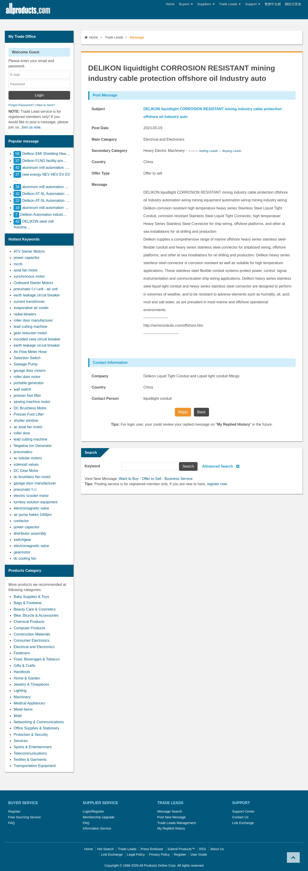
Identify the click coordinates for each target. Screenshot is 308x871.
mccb (18, 264)
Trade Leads (230, 4)
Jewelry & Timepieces (31, 684)
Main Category (104, 139)
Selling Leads (208, 151)
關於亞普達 (293, 4)
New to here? (45, 105)
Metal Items (23, 709)
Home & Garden (27, 678)
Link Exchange (243, 823)
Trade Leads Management (176, 823)
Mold (18, 716)
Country (99, 162)
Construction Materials (32, 634)
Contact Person (105, 398)
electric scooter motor (31, 496)
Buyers (186, 4)
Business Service (179, 479)
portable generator (29, 383)
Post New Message (171, 817)
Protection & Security (31, 735)
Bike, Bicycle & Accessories (36, 615)
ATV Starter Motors (29, 251)
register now (217, 484)
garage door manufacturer (35, 483)
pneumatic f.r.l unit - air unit (36, 289)
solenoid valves (26, 464)
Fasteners (22, 653)
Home (170, 4)
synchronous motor (29, 276)
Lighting (20, 691)
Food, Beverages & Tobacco (37, 659)
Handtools (22, 672)
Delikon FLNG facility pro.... (40, 161)
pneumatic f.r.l (25, 489)
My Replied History (171, 828)
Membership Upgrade (98, 817)
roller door (22, 433)
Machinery (22, 697)
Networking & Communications (39, 722)
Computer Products (29, 628)
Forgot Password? (21, 105)
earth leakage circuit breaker (37, 295)
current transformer (29, 302)
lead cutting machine (30, 327)
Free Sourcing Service (24, 817)
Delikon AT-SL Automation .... (41, 194)
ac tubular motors (28, 458)
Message (99, 184)
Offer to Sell (151, 479)
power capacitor (26, 258)
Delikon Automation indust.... (40, 214)
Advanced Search (217, 466)
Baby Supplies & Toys (31, 597)
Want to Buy (129, 479)
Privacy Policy (159, 854)
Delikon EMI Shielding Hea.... (42, 154)
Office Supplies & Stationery (36, 728)
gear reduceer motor (30, 333)
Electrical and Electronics (34, 647)
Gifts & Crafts (24, 666)
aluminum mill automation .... (41, 168)
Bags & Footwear (28, 603)
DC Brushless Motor (30, 408)
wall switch (22, 389)
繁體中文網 (273, 4)
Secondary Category (109, 151)
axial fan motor (26, 270)
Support (252, 4)
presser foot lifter (27, 395)
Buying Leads (231, 151)
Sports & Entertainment (32, 747)
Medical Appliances (29, 703)
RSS (202, 849)
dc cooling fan (25, 558)
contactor (21, 521)
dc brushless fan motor (32, 477)
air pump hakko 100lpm (33, 515)
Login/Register (93, 811)
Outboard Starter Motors (33, 283)
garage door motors (30, 371)
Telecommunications (30, 753)
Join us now (30, 127)
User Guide (198, 854)
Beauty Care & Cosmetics (34, 609)
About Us (217, 849)
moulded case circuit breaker (37, 339)
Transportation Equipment (35, 766)
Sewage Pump (25, 364)
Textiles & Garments (30, 759)
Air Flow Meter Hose (30, 352)
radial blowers (25, 314)
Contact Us (240, 817)
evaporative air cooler (31, 308)
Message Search (169, 811)
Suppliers (205, 4)
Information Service (97, 828)
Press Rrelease (152, 849)
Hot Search (105, 849)
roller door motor (27, 377)
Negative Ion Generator (33, 446)
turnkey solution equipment (35, 502)
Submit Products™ (181, 849)
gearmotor (22, 552)
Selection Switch (27, 358)
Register (14, 811)
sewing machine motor (32, 402)
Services (21, 741)
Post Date (100, 128)
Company (100, 376)
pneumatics (23, 452)
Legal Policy (136, 854)
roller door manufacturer (33, 320)
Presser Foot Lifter (29, 414)
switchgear (22, 540)
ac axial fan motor (28, 427)
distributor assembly (30, 533)
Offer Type (101, 173)
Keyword (92, 466)
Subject (98, 109)
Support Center (243, 811)
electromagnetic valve (31, 508)
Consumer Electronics (32, 640)
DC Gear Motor (26, 471)
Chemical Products (29, 622)
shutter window (26, 420)
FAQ (11, 823)
